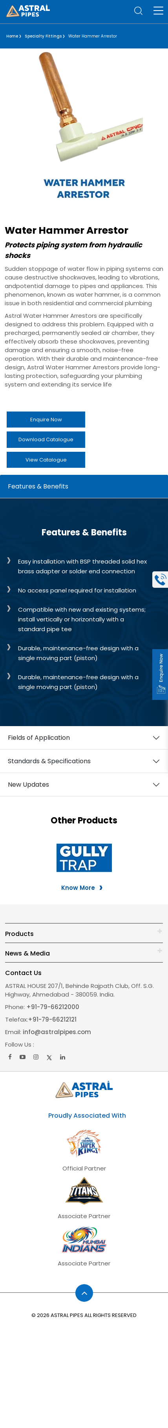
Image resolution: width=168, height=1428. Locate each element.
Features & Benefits (38, 486)
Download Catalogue (45, 439)
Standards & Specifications (49, 761)
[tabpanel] (84, 738)
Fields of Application (39, 737)
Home (12, 36)
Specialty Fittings (43, 36)
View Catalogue (46, 459)
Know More (78, 888)
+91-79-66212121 (52, 1019)
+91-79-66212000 (52, 1007)
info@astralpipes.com (57, 1032)
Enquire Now (46, 419)
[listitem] (84, 250)
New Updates (28, 784)
